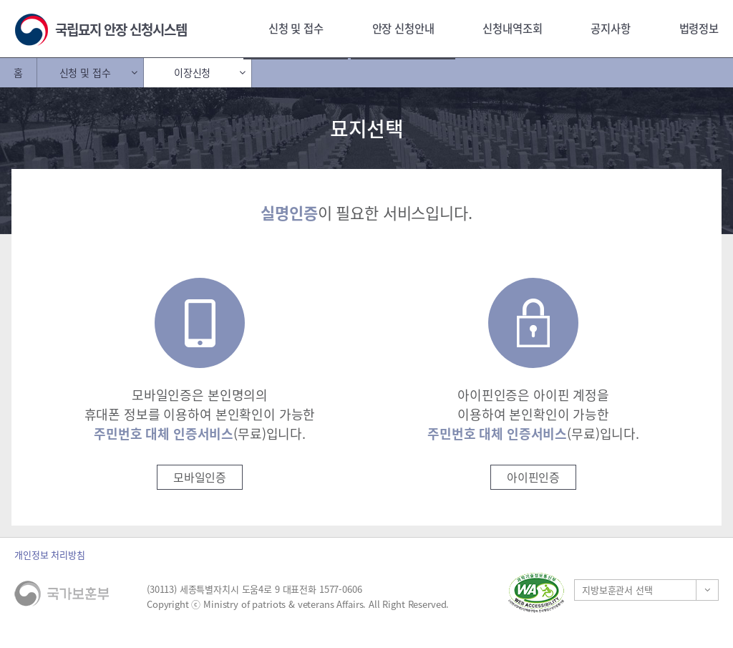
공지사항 (610, 28)
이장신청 (192, 72)
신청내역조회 (512, 28)
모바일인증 (199, 476)
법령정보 (699, 28)
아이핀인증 (533, 476)
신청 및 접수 (296, 28)
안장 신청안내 (403, 28)
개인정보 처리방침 (49, 554)
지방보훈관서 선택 (617, 589)
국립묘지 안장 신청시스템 (121, 29)
